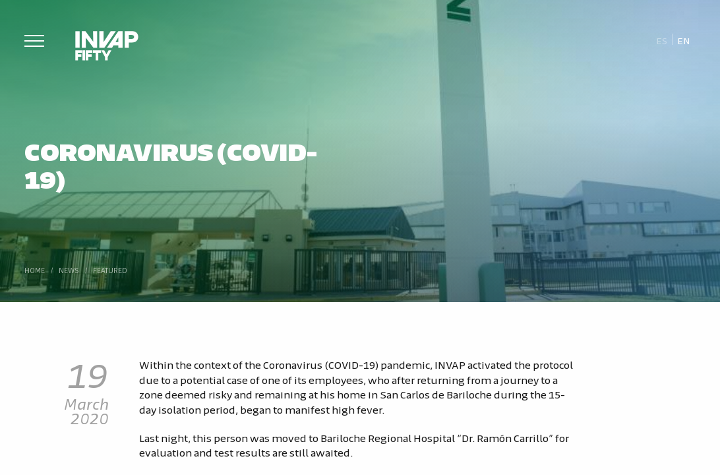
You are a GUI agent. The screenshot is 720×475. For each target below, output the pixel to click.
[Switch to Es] (661, 40)
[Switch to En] (684, 40)
